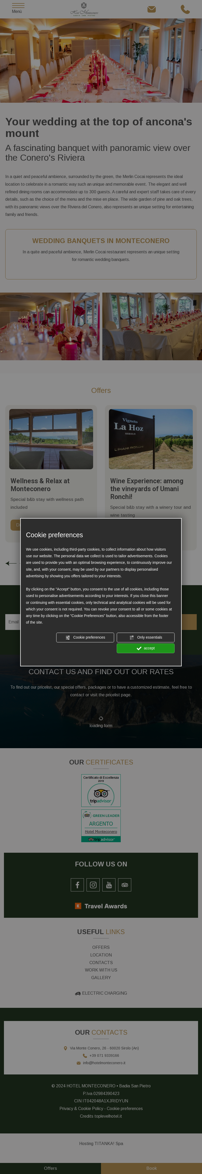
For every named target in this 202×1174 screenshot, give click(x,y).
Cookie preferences (85, 637)
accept (146, 648)
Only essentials (145, 637)
